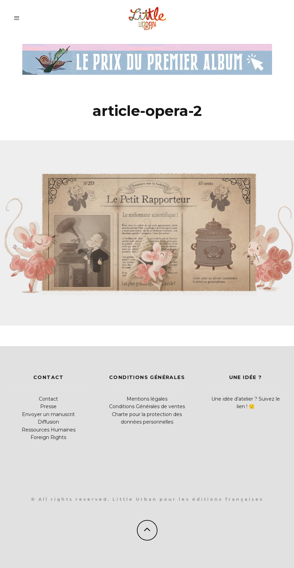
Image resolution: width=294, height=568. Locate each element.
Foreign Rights (48, 437)
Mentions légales (147, 399)
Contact (48, 399)
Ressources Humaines (48, 430)
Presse (48, 406)
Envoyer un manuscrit (48, 414)
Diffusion (48, 422)
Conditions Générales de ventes (147, 406)
